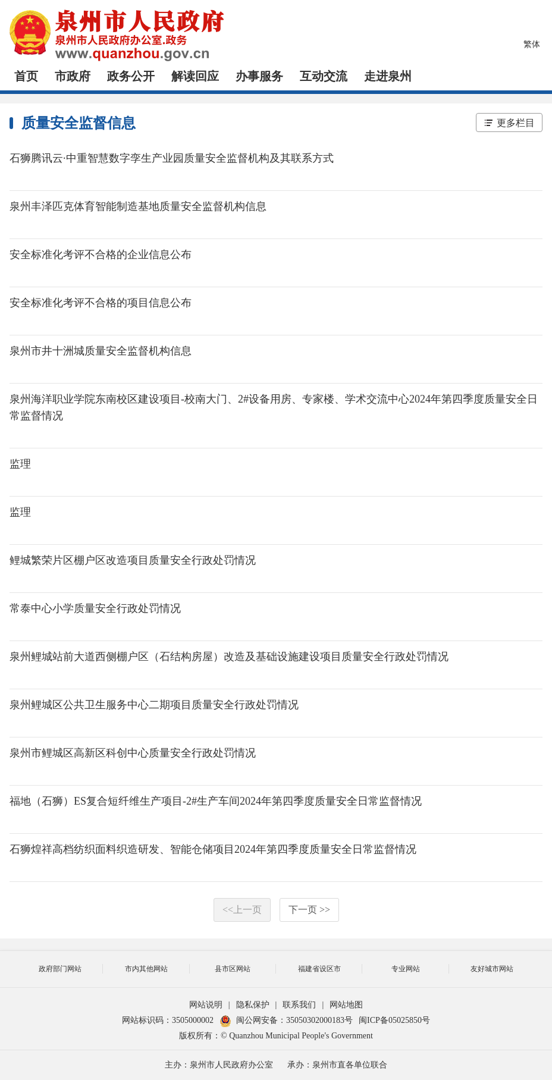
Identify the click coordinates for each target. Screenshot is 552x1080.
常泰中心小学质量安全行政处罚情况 (95, 608)
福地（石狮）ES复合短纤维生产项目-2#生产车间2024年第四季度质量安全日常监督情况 (216, 801)
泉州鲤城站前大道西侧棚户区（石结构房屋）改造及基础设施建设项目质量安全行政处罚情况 (229, 657)
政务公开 (131, 76)
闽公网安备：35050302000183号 (286, 1020)
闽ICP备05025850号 (394, 1020)
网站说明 (205, 1004)
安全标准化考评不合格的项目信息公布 (101, 303)
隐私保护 (252, 1004)
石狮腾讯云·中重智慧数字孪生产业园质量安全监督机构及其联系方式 (172, 158)
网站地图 (346, 1004)
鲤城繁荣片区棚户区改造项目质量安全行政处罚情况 (133, 560)
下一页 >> (309, 910)
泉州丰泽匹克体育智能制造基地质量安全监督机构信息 (138, 206)
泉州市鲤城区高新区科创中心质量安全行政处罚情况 (133, 753)
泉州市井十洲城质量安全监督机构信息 (101, 351)
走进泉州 (388, 76)
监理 (20, 464)
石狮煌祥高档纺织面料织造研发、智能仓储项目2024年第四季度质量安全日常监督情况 (213, 849)
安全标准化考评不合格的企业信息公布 (101, 254)
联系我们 (299, 1004)
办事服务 (259, 76)
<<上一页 (242, 910)
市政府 (72, 76)
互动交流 (323, 76)
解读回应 (195, 76)
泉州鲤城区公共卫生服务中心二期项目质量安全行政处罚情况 (154, 705)
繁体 (531, 44)
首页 (26, 76)
